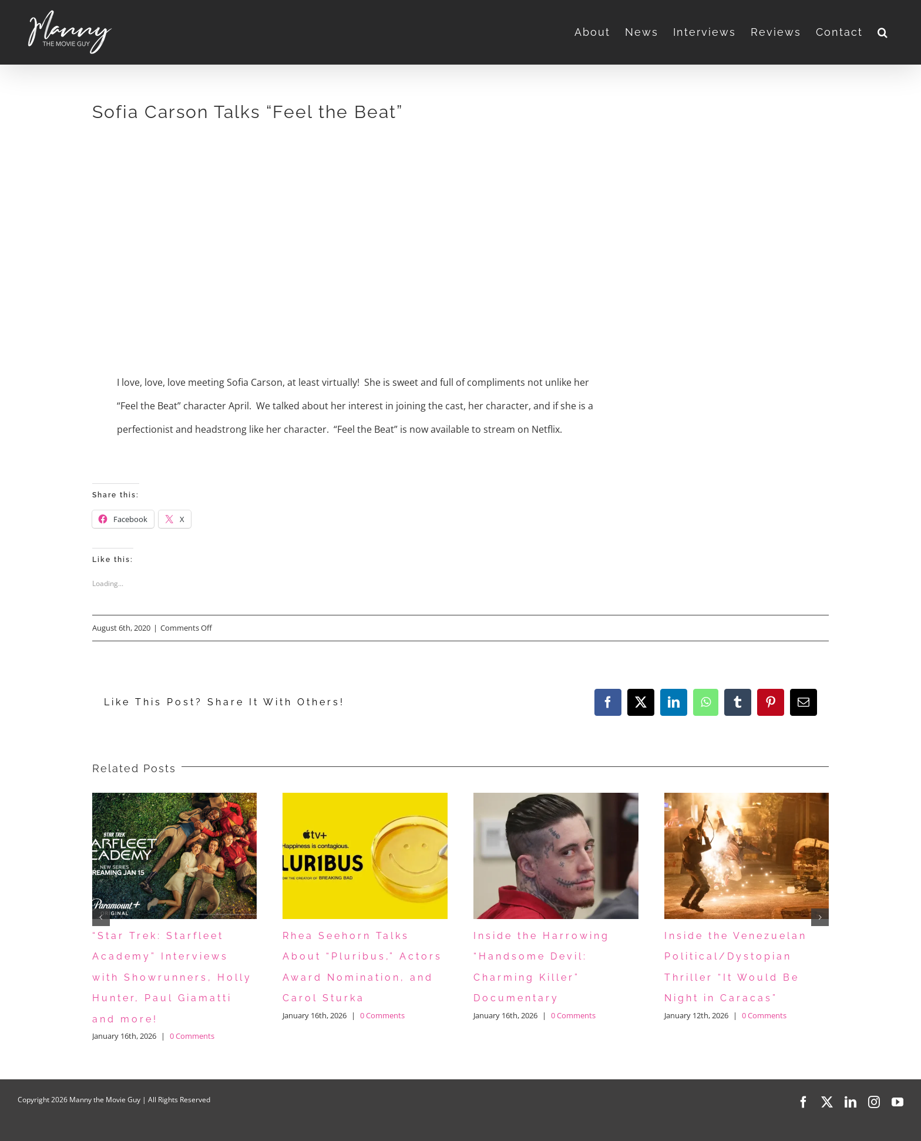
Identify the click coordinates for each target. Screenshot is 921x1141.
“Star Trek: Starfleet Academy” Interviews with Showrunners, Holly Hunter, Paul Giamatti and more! (172, 977)
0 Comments (192, 1036)
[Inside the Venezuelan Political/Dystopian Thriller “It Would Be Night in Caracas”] (746, 799)
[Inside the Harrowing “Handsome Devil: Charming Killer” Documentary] (555, 799)
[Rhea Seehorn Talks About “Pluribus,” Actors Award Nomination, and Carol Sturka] (365, 799)
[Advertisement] (293, 222)
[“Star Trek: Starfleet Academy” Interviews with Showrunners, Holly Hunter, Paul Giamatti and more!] (174, 799)
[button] (883, 32)
